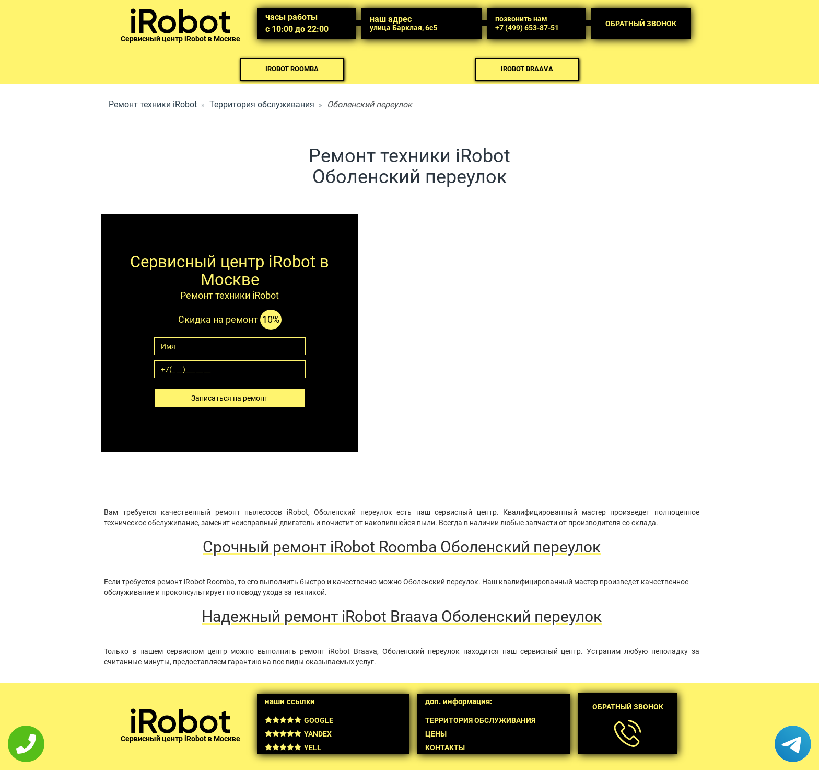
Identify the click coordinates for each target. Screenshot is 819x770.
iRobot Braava (527, 69)
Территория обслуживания (261, 104)
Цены (436, 734)
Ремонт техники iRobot (153, 104)
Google (299, 720)
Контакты (445, 747)
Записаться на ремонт (229, 398)
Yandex (298, 734)
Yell (293, 747)
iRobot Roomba (292, 69)
